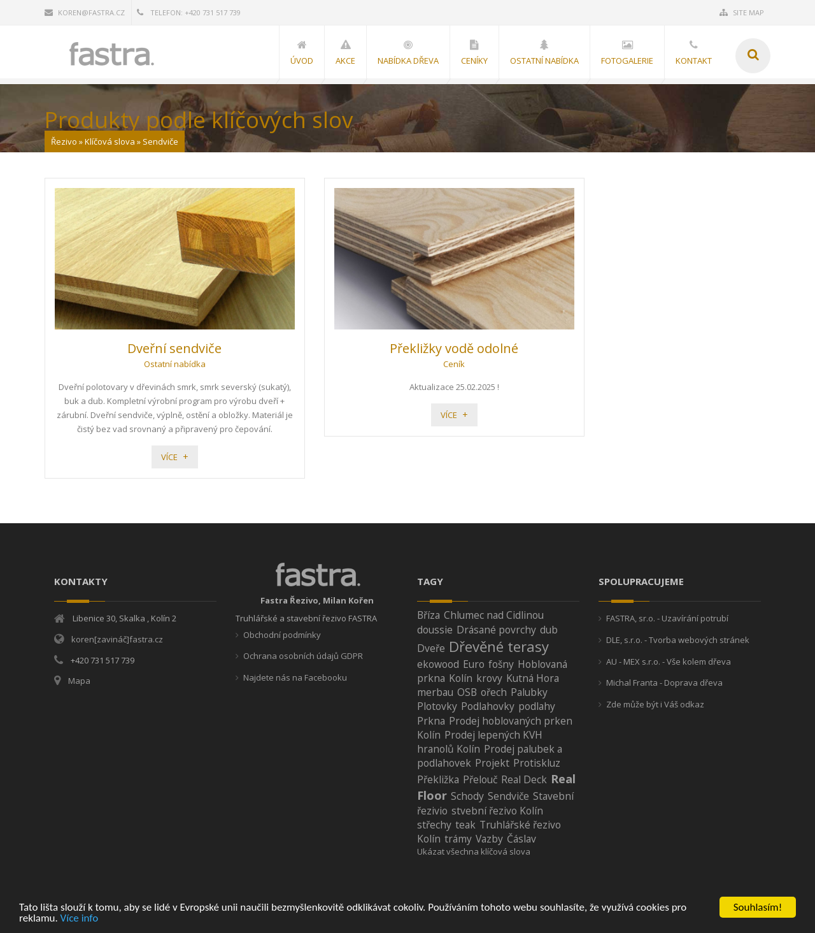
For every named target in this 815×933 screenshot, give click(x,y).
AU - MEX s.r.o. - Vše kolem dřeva (668, 661)
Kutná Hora (532, 678)
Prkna (431, 721)
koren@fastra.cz (85, 12)
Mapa (79, 680)
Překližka (438, 779)
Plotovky (437, 706)
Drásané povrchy (496, 630)
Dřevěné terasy (499, 646)
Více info (79, 918)
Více (169, 457)
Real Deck (524, 779)
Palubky (529, 692)
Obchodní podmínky (282, 634)
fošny (501, 664)
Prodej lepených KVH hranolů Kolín (479, 742)
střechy (434, 825)
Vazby (489, 839)
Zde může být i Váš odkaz (655, 704)
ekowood (438, 664)
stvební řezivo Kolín (497, 811)
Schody (467, 796)
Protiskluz (536, 763)
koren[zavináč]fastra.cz (117, 639)
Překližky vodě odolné (454, 348)
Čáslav (521, 839)
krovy (489, 678)
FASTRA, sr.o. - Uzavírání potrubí (667, 618)
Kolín (460, 678)
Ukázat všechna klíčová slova (473, 851)
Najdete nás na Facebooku (295, 677)
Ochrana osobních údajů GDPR (303, 656)
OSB (467, 692)
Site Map (741, 12)
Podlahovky (487, 706)
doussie (435, 630)
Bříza (428, 615)
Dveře (431, 648)
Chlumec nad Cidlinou (494, 615)
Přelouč (480, 779)
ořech (494, 692)
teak (465, 825)
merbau (435, 692)
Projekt (492, 763)
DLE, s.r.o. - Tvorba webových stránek (677, 640)
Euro (474, 664)
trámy (458, 839)
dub (549, 630)
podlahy (536, 706)
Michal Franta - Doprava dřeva (664, 682)
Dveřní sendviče (174, 348)
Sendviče (508, 796)
